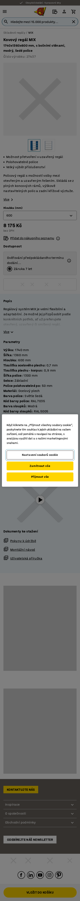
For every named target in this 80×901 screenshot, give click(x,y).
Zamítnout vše (40, 466)
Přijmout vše (40, 477)
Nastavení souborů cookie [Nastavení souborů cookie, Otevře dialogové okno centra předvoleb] (40, 455)
